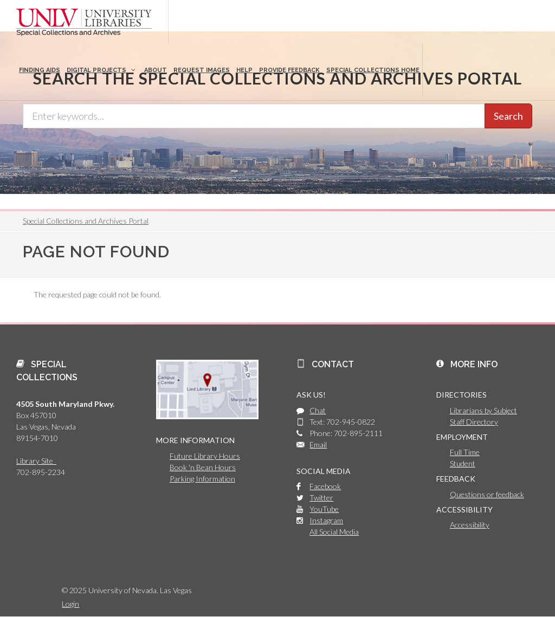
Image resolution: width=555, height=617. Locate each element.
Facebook (325, 486)
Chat (317, 410)
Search (508, 116)
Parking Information (202, 478)
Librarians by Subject (483, 410)
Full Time (465, 452)
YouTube (324, 509)
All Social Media (334, 531)
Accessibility (469, 524)
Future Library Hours (205, 455)
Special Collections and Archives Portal (86, 220)
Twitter (321, 497)
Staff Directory (474, 421)
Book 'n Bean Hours (203, 467)
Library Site (36, 460)
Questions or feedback (487, 494)
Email (318, 444)
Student (462, 463)
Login (70, 603)
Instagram (326, 520)
